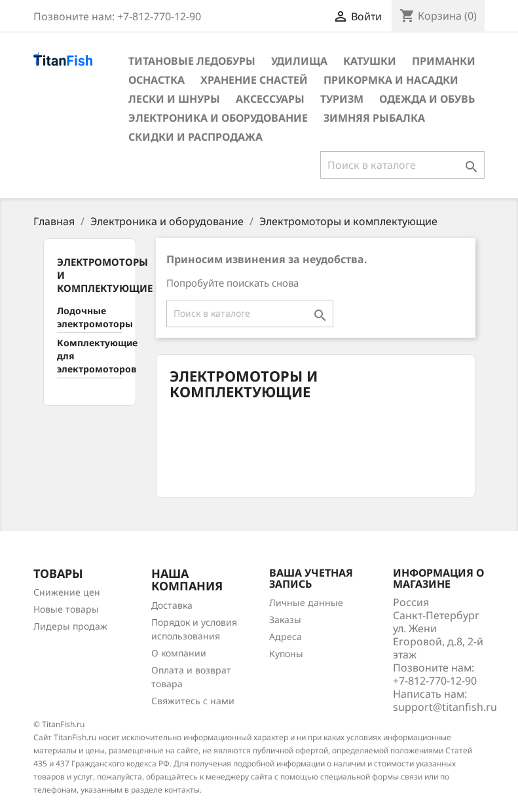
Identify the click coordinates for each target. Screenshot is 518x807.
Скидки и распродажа (195, 137)
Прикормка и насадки (391, 80)
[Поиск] (402, 165)
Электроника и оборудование (218, 118)
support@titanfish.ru (445, 707)
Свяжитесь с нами (192, 700)
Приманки (443, 61)
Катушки (369, 61)
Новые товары (66, 609)
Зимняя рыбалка (374, 118)
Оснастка (156, 80)
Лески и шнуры (174, 99)
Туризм (341, 99)
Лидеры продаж (70, 626)
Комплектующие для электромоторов (90, 355)
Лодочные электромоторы (90, 317)
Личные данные (306, 602)
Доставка (172, 605)
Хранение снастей (254, 80)
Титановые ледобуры (191, 61)
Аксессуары (270, 99)
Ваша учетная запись (311, 578)
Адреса (285, 636)
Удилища (299, 61)
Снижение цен (66, 592)
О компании (178, 653)
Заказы (285, 619)
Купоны (286, 653)
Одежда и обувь (427, 99)
